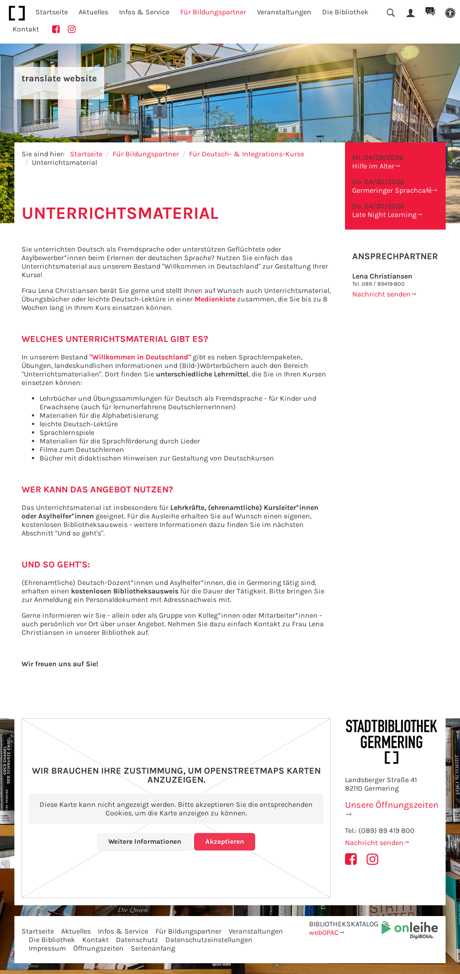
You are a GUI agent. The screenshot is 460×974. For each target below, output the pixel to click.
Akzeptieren (226, 841)
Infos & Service (123, 931)
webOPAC (324, 932)
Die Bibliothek (52, 939)
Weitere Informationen (144, 841)
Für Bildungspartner (146, 154)
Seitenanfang (153, 948)
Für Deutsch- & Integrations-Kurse (246, 154)
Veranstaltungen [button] (284, 12)
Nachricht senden (381, 294)
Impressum (47, 948)
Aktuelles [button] (93, 12)
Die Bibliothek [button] (345, 12)
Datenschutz (137, 939)
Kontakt (26, 29)
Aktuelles (76, 931)
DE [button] (429, 10)
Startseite (51, 12)
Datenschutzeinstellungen (208, 939)
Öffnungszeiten (98, 948)
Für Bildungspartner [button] (213, 12)
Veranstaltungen (256, 931)
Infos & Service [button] (144, 12)
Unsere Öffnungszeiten (391, 805)
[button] (450, 13)
